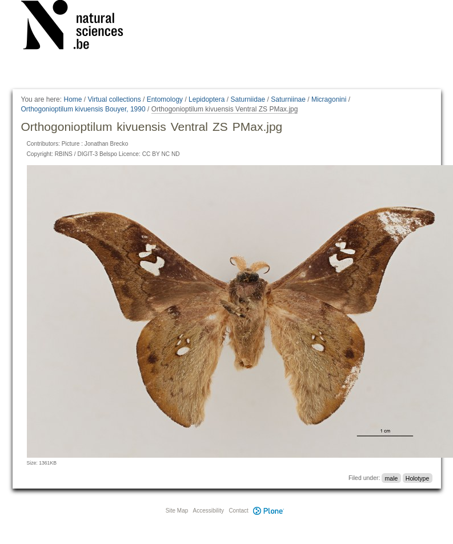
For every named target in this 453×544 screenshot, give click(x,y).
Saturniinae (288, 99)
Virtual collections (114, 99)
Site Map (177, 510)
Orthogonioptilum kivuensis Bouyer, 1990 (83, 109)
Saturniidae (247, 99)
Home (72, 99)
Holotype (417, 477)
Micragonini (328, 99)
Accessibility (208, 510)
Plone (269, 510)
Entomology (165, 99)
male (391, 477)
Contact (238, 510)
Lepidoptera (207, 99)
